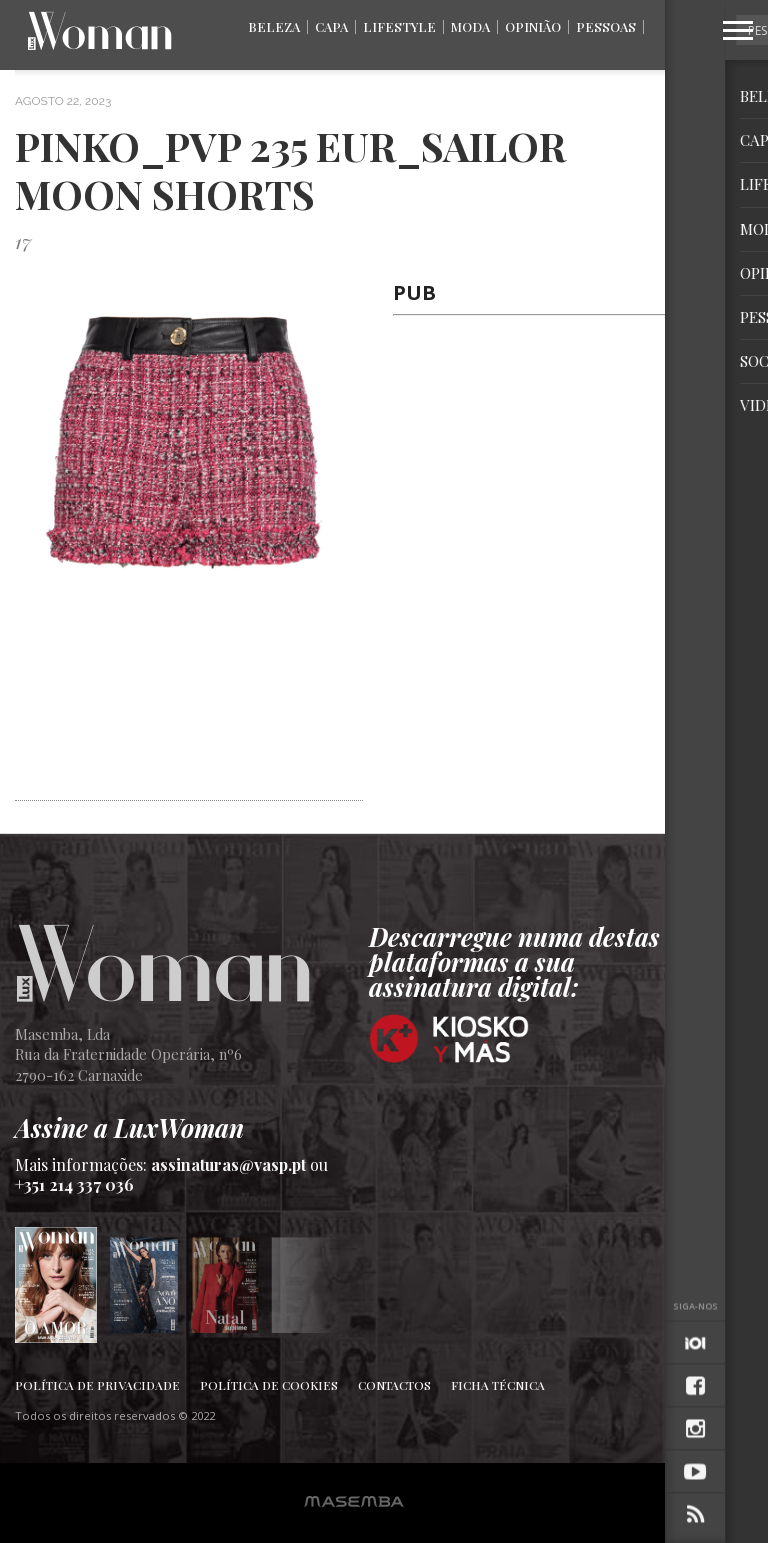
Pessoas (606, 26)
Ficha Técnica (498, 1385)
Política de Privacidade (97, 1385)
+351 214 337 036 (74, 1184)
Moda (470, 26)
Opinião (533, 26)
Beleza (274, 26)
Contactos (394, 1385)
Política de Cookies (269, 1385)
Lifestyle (399, 26)
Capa (331, 26)
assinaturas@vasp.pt (228, 1164)
